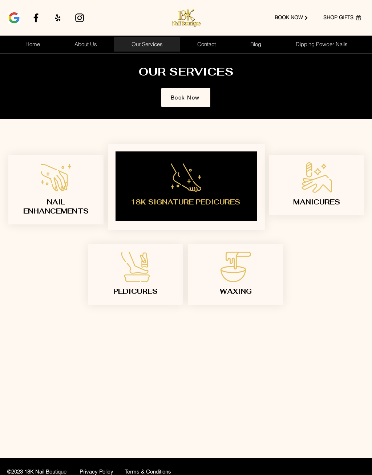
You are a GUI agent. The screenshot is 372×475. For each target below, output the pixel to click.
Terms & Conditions (148, 471)
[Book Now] (185, 97)
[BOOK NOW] (291, 18)
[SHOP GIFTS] (342, 18)
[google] (14, 18)
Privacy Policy (96, 471)
